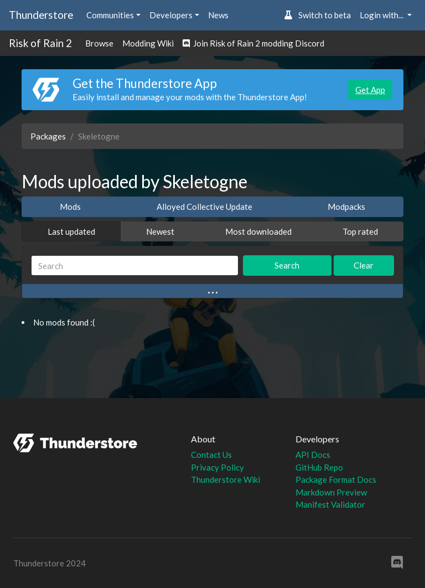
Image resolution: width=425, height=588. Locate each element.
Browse (99, 43)
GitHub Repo (319, 467)
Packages (48, 136)
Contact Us (211, 455)
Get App (370, 90)
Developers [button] (171, 15)
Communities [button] (110, 15)
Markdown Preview (331, 492)
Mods (70, 207)
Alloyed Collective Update (204, 207)
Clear (364, 265)
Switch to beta (317, 15)
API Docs (313, 455)
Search (286, 265)
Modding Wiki (148, 43)
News (218, 15)
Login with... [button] (382, 15)
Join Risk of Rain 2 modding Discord (253, 43)
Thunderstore (41, 14)
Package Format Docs (336, 479)
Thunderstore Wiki (225, 479)
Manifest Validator (330, 504)
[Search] (135, 265)
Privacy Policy (217, 467)
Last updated (71, 231)
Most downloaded (258, 231)
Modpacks (346, 207)
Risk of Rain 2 (40, 43)
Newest (160, 231)
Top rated (360, 231)
